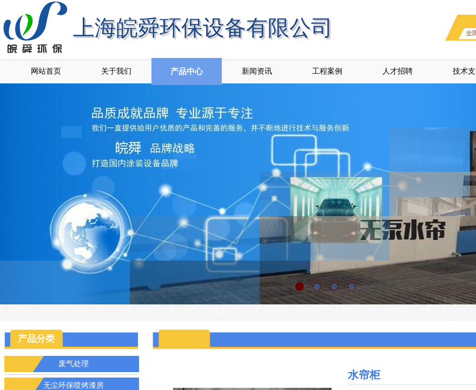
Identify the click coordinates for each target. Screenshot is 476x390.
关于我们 (116, 71)
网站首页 (46, 71)
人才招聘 (397, 71)
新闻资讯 (257, 71)
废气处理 (73, 364)
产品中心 (186, 71)
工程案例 (327, 71)
